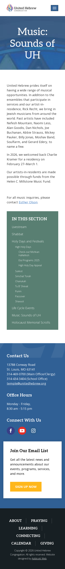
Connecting (28, 536)
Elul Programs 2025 (29, 260)
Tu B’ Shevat (21, 286)
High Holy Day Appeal (30, 265)
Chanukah (20, 281)
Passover (20, 296)
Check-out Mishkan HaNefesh (29, 253)
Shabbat (17, 234)
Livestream (19, 227)
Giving (47, 544)
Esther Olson (28, 202)
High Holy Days (23, 246)
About (15, 521)
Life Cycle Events (23, 308)
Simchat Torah (23, 276)
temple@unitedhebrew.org (26, 383)
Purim (18, 291)
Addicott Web (39, 558)
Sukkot (19, 271)
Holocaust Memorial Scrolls (31, 322)
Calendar (21, 544)
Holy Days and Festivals (28, 241)
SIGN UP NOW (25, 487)
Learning (28, 528)
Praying (39, 521)
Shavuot (19, 301)
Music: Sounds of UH (26, 315)
